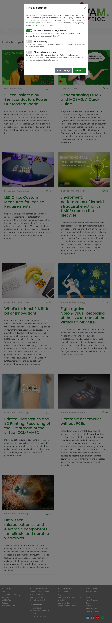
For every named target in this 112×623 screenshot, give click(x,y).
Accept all (79, 70)
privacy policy (31, 23)
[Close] (85, 8)
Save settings (63, 70)
